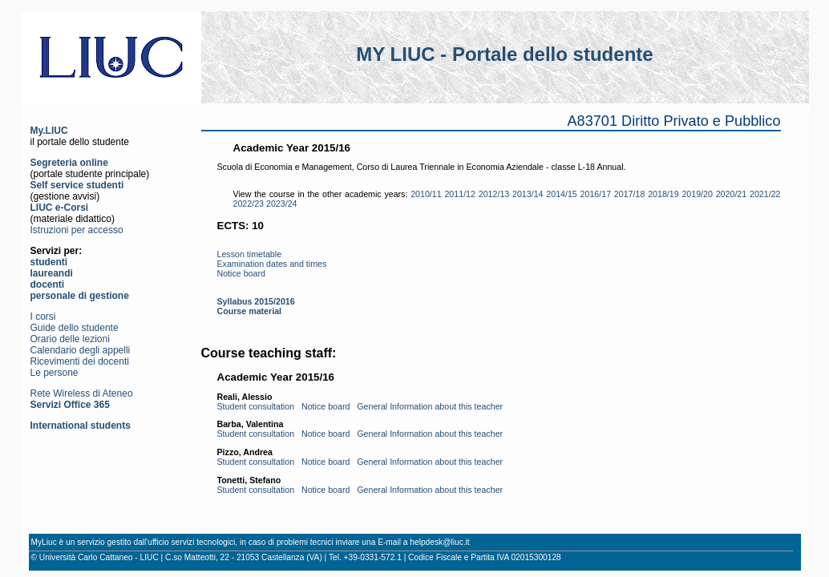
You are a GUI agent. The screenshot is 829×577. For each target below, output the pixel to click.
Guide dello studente (74, 327)
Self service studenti (77, 185)
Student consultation (256, 406)
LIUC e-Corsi (59, 207)
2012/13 (494, 194)
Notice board (241, 273)
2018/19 (663, 194)
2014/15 (561, 194)
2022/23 (249, 203)
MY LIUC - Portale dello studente (504, 54)
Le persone (54, 372)
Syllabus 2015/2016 (256, 301)
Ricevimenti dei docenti (79, 361)
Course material (249, 311)
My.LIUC (49, 130)
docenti (47, 284)
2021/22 (765, 194)
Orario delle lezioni (70, 339)
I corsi (43, 316)
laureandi (51, 273)
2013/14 (528, 194)
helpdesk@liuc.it (439, 542)
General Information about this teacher (430, 406)
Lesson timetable (249, 254)
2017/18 (629, 194)
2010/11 (426, 194)
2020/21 (731, 194)
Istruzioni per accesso (76, 230)
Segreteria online (69, 162)
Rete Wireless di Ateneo (81, 393)
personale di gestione (79, 295)
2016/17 (596, 194)
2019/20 (697, 194)
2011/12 (459, 194)
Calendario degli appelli (80, 350)
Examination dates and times (272, 263)
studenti (49, 262)
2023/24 (281, 203)
